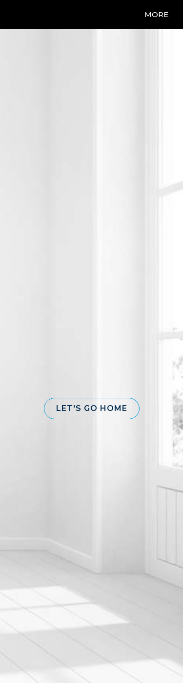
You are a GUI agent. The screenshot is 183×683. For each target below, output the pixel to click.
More (156, 14)
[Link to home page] (27, 14)
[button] (92, 408)
